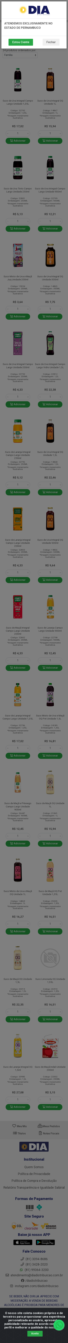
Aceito (35, 1334)
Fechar (51, 42)
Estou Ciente (20, 42)
